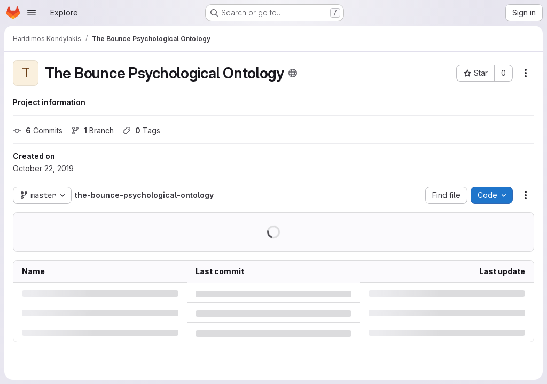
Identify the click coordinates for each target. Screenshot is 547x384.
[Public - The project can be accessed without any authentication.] (292, 73)
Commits (37, 130)
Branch (92, 130)
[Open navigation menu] (31, 12)
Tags (141, 130)
